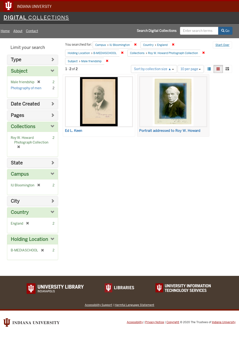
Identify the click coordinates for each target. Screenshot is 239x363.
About (17, 31)
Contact (32, 31)
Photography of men (26, 88)
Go (225, 31)
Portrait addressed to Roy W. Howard (169, 130)
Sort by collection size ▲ (154, 69)
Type (16, 60)
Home (5, 31)
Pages (17, 115)
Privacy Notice (154, 322)
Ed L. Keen (73, 130)
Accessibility (135, 322)
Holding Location (29, 239)
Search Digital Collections (156, 31)
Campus (20, 174)
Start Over (222, 45)
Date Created (25, 104)
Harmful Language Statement (134, 305)
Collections (23, 127)
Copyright (172, 322)
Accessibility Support (98, 305)
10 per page (191, 69)
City (15, 201)
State (17, 163)
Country (20, 212)
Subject (19, 71)
